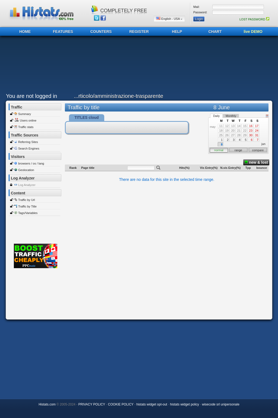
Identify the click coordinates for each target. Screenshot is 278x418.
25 (221, 135)
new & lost (256, 162)
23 (250, 130)
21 (239, 130)
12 (227, 126)
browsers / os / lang (31, 163)
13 (233, 126)
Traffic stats (25, 127)
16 (250, 126)
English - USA (169, 18)
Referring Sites (28, 142)
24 (256, 130)
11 (221, 126)
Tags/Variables (27, 213)
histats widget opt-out (151, 404)
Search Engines (28, 148)
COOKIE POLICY (121, 404)
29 (245, 135)
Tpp (248, 167)
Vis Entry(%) (209, 167)
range (238, 150)
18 (221, 130)
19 (227, 130)
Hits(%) (184, 167)
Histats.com (47, 404)
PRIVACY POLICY (91, 404)
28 (239, 135)
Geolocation (26, 170)
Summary (24, 114)
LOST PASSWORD (254, 19)
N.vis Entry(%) (230, 167)
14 (239, 126)
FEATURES (63, 31)
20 (233, 130)
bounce (261, 167)
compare (258, 150)
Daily (216, 115)
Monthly (231, 115)
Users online (28, 120)
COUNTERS (101, 31)
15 (245, 126)
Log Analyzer (27, 185)
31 (256, 135)
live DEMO (253, 31)
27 (233, 135)
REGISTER (139, 31)
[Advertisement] (137, 66)
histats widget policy (184, 404)
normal (218, 150)
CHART (215, 31)
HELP (177, 31)
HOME (25, 31)
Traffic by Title (27, 206)
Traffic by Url (26, 200)
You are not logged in (31, 96)
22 (245, 130)
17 (256, 126)
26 (227, 135)
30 (250, 135)
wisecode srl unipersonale (220, 404)
